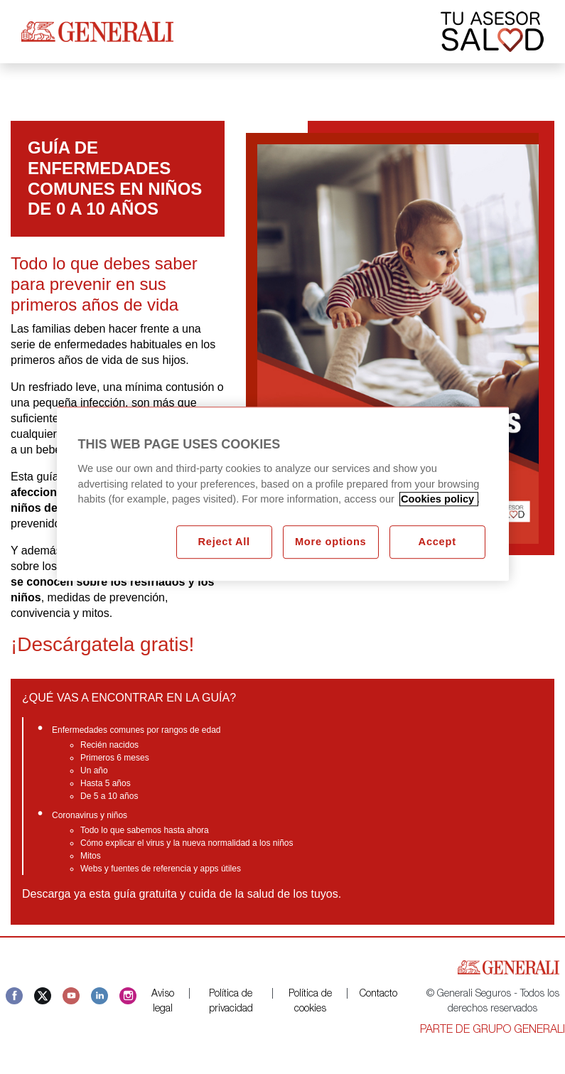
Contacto (378, 994)
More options (331, 542)
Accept (437, 542)
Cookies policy (439, 499)
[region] (283, 494)
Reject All (223, 542)
